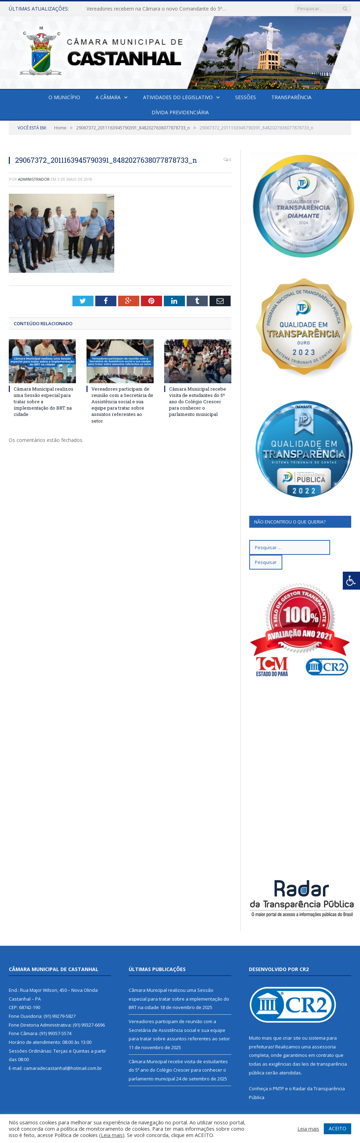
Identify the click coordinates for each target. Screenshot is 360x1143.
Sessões (245, 97)
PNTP (278, 1088)
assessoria (324, 1047)
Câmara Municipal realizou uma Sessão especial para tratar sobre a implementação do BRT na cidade (179, 998)
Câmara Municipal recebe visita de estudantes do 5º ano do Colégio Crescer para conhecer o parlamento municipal (197, 402)
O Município (64, 97)
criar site (292, 1038)
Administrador (34, 179)
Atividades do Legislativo (178, 97)
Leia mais (112, 1134)
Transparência (291, 97)
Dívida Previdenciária (180, 112)
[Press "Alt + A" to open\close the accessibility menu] (351, 581)
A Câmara (108, 97)
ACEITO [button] (337, 1128)
